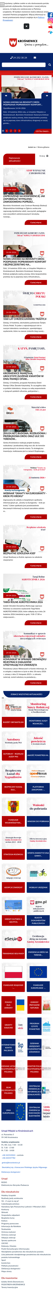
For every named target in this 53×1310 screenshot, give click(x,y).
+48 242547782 (8, 1158)
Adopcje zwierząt (8, 1237)
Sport (3, 1260)
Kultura (4, 1221)
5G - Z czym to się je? (10, 1201)
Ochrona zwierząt (8, 1235)
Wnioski (4, 1212)
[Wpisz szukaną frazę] (24, 65)
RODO (4, 1182)
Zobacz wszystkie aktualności (26, 694)
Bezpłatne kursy (8, 1218)
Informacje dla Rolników (11, 1226)
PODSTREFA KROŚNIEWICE (13, 1284)
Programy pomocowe (10, 1223)
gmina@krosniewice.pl (11, 1162)
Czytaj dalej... (43, 131)
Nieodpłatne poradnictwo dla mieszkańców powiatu (22, 1251)
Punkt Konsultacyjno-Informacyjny (15, 1249)
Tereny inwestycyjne (9, 1287)
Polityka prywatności (9, 1266)
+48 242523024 (8, 1155)
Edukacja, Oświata (8, 1246)
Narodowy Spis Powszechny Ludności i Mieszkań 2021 (23, 1206)
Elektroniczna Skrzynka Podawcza (15, 1185)
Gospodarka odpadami (10, 1215)
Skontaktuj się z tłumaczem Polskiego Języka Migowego (24, 1167)
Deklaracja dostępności (10, 1172)
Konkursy (5, 1209)
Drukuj (43, 156)
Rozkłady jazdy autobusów (12, 1198)
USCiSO (4, 1243)
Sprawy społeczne (8, 1240)
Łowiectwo (5, 1263)
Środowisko (6, 1229)
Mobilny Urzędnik (8, 1195)
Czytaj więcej (35, 222)
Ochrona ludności (8, 1232)
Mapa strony (6, 1271)
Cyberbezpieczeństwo (10, 1204)
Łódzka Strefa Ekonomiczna (12, 1281)
